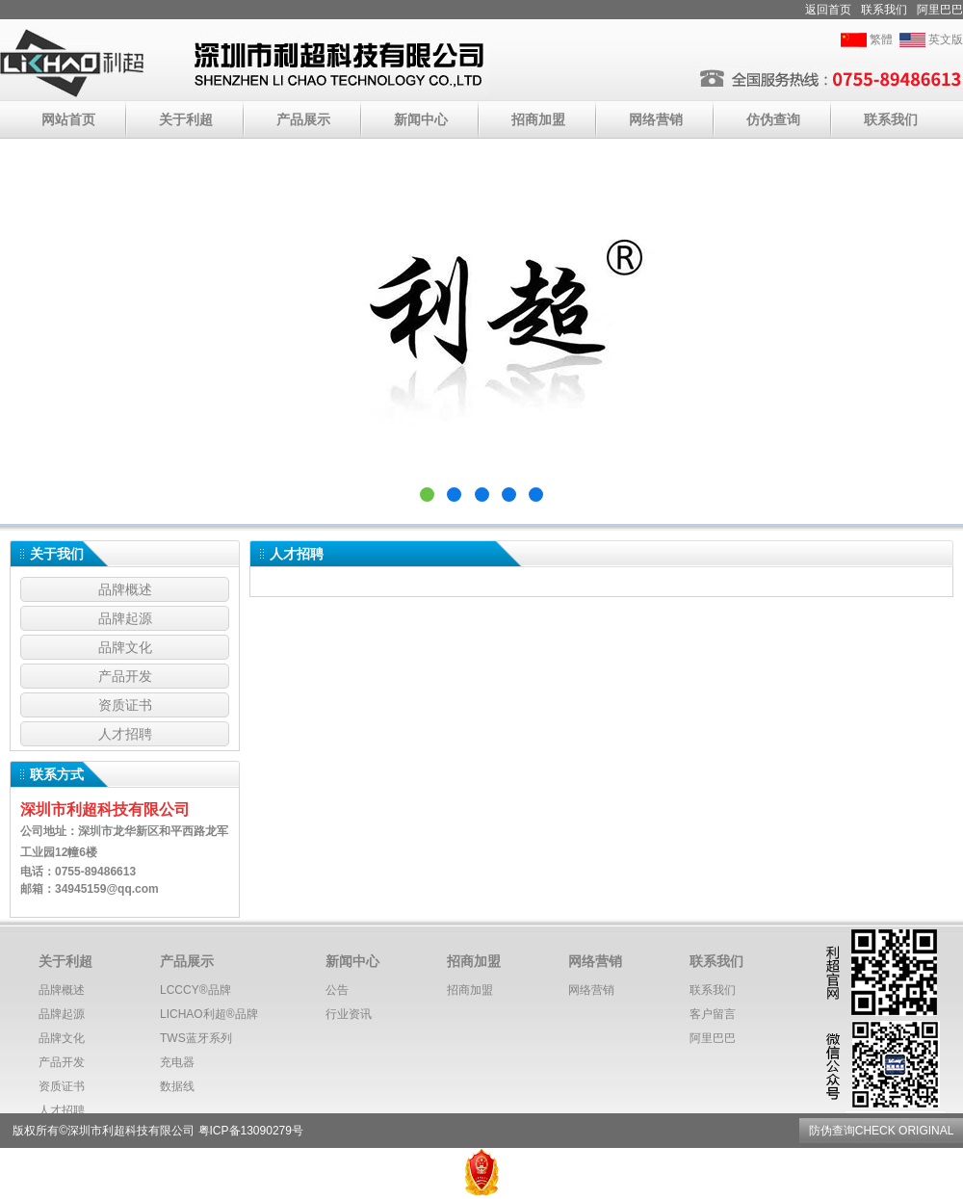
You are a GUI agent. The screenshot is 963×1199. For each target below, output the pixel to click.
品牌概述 (125, 589)
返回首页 (828, 9)
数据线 (177, 1086)
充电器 (177, 1062)
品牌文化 (125, 647)
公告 (337, 990)
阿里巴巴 (940, 9)
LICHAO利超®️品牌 (209, 1014)
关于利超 (186, 119)
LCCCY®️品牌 (195, 990)
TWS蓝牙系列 (196, 1038)
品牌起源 (125, 618)
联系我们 (884, 9)
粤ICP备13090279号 (250, 1130)
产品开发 (125, 676)
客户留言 (713, 1014)
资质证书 (125, 705)
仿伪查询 (773, 119)
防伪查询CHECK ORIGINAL (881, 1130)
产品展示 (303, 119)
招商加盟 (538, 119)
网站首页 (68, 119)
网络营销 (656, 119)
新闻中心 (421, 119)
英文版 (945, 39)
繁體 (881, 39)
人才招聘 (125, 734)
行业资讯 (348, 1014)
